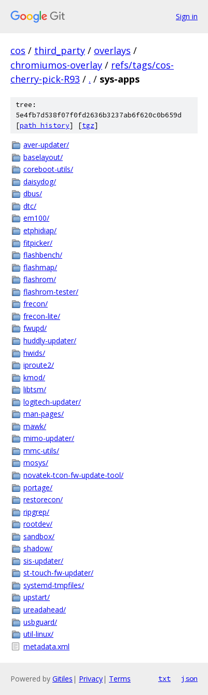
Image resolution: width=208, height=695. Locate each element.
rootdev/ (37, 524)
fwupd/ (35, 328)
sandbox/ (38, 536)
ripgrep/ (36, 512)
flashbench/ (42, 255)
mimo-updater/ (48, 438)
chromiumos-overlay (56, 65)
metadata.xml (46, 646)
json (189, 678)
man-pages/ (43, 414)
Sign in (187, 16)
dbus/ (32, 193)
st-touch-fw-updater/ (58, 573)
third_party (59, 50)
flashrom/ (39, 279)
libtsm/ (34, 389)
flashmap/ (40, 267)
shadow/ (37, 548)
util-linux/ (38, 634)
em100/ (36, 218)
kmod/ (34, 377)
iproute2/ (38, 365)
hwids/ (34, 353)
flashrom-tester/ (50, 292)
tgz (88, 125)
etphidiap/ (40, 230)
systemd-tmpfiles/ (53, 585)
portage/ (37, 487)
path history (45, 125)
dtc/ (29, 206)
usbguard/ (40, 622)
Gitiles (62, 679)
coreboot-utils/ (48, 169)
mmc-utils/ (41, 451)
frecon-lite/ (41, 316)
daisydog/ (39, 181)
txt (164, 678)
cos (17, 50)
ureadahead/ (44, 609)
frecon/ (35, 304)
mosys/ (35, 462)
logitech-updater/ (52, 402)
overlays (112, 50)
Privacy (91, 679)
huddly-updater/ (49, 340)
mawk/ (34, 426)
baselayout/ (43, 157)
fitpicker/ (37, 243)
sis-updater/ (43, 561)
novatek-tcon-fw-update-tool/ (73, 475)
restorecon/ (43, 499)
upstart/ (36, 597)
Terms (120, 679)
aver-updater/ (46, 145)
